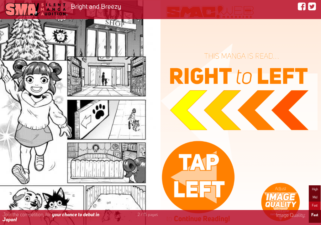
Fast (315, 205)
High (315, 189)
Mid (315, 197)
